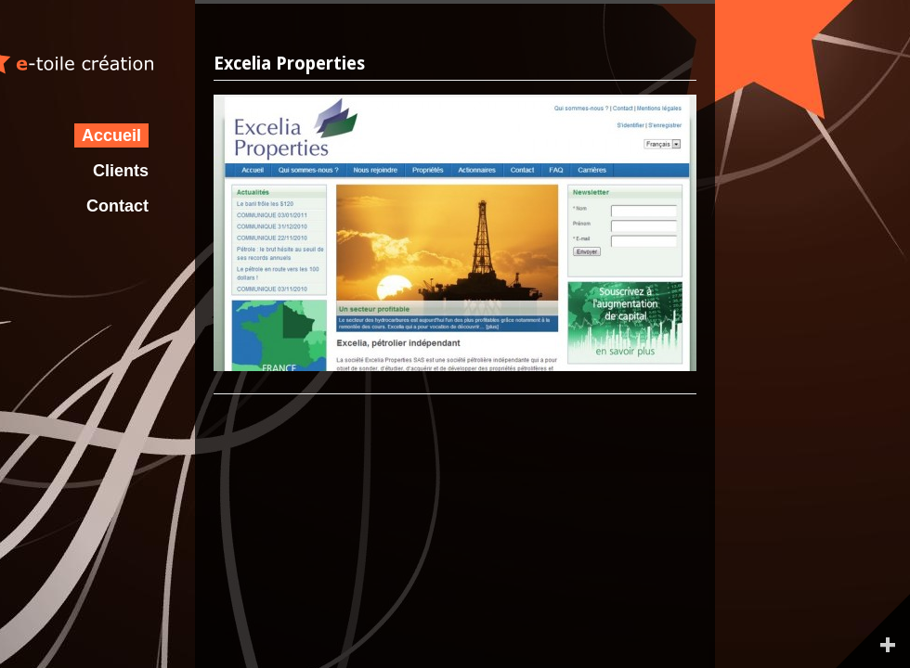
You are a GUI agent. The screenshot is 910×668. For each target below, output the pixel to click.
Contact (117, 206)
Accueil (111, 135)
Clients (121, 170)
